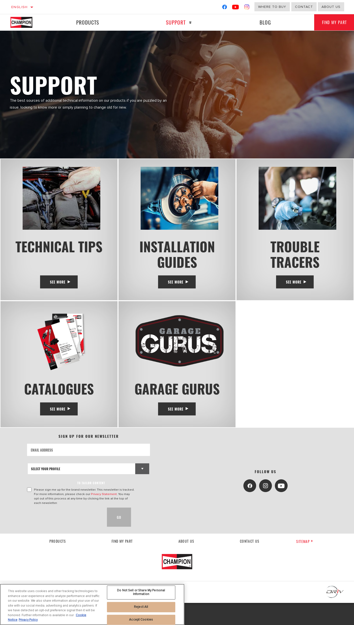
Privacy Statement (104, 516)
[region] (92, 604)
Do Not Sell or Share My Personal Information (141, 592)
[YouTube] (235, 8)
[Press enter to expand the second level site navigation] (188, 22)
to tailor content (91, 505)
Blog (262, 22)
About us (186, 563)
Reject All (141, 607)
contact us (250, 563)
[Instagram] (247, 8)
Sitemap (304, 563)
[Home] (26, 22)
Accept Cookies (141, 620)
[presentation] (64, 539)
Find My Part (122, 563)
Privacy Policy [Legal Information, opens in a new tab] (28, 620)
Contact (304, 7)
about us (331, 7)
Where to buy (272, 7)
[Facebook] (224, 8)
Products (86, 22)
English (19, 7)
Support (174, 22)
